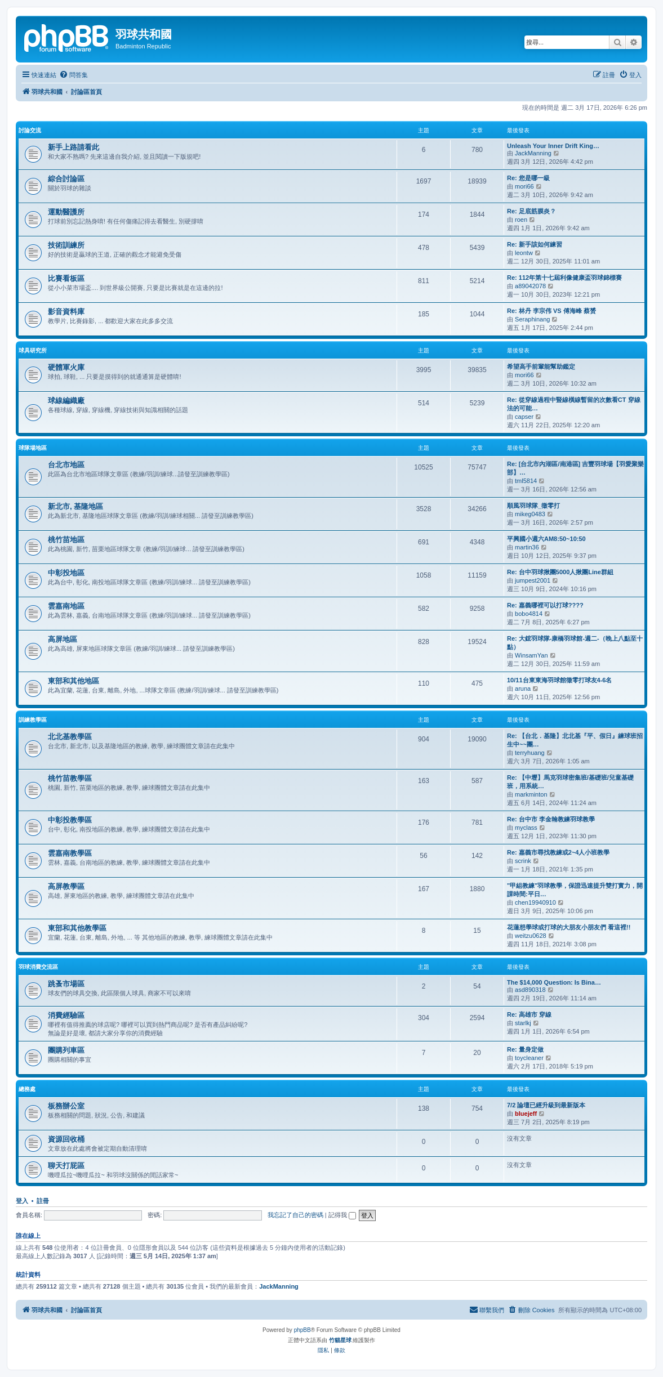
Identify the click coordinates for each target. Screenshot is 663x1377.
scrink (523, 860)
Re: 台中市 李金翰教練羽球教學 (551, 819)
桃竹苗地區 (66, 539)
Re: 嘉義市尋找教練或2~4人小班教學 (558, 852)
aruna (523, 688)
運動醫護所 (66, 212)
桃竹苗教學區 (70, 778)
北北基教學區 (70, 736)
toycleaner (529, 1057)
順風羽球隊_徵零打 (533, 505)
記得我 (342, 1214)
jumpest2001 (532, 580)
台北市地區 (66, 465)
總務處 (27, 1089)
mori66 (524, 186)
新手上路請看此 (73, 147)
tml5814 (526, 480)
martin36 (527, 547)
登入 (22, 1200)
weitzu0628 (530, 935)
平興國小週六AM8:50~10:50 (546, 538)
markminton (531, 794)
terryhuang (530, 752)
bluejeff (526, 1113)
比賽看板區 (66, 278)
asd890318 (530, 989)
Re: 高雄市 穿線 (529, 1014)
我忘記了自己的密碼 (295, 1214)
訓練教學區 (33, 720)
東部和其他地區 (73, 681)
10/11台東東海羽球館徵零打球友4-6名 (559, 680)
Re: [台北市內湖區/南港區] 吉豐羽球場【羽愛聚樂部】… (575, 468)
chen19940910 (535, 902)
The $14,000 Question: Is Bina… (554, 982)
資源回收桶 (66, 1139)
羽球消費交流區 (38, 967)
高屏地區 (62, 639)
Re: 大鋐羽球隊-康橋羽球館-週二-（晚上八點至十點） (575, 642)
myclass (526, 827)
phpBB (302, 1330)
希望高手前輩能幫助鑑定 (541, 366)
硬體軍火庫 (66, 367)
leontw (524, 252)
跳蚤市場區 (66, 984)
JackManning (533, 153)
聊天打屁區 (66, 1165)
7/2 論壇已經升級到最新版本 (546, 1105)
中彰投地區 (66, 573)
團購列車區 (66, 1050)
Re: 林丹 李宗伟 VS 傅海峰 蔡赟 (551, 310)
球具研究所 (33, 350)
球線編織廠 (66, 400)
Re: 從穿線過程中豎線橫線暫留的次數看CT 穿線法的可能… (573, 404)
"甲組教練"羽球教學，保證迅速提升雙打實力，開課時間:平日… (575, 889)
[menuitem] (73, 75)
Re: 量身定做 (525, 1049)
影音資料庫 (66, 311)
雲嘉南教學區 (70, 853)
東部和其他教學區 (77, 928)
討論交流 (30, 130)
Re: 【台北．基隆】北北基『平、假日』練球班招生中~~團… (575, 740)
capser (524, 416)
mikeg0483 (530, 514)
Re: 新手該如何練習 (534, 244)
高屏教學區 (66, 886)
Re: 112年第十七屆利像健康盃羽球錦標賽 (564, 277)
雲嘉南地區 (66, 606)
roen (521, 219)
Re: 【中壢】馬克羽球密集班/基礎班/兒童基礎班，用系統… (570, 781)
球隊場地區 (33, 448)
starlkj (523, 1023)
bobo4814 (528, 613)
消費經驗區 (66, 1015)
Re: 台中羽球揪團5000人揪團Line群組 (560, 572)
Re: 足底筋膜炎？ (531, 211)
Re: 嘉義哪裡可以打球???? (545, 605)
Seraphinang (532, 319)
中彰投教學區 (70, 820)
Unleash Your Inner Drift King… (553, 145)
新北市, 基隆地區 (75, 506)
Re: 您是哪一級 (528, 178)
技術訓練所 (66, 245)
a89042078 (530, 286)
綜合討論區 (66, 179)
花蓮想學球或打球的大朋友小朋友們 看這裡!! (568, 927)
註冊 (43, 1200)
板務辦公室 (66, 1106)
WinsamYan (531, 655)
